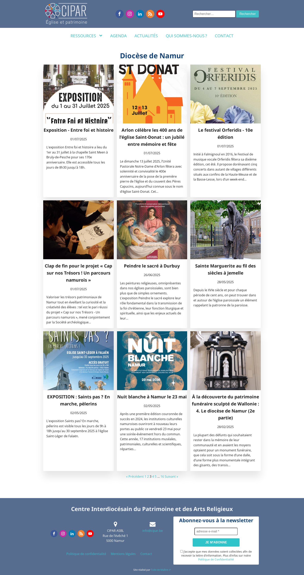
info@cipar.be (152, 530)
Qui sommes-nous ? (186, 35)
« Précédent (135, 476)
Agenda (118, 35)
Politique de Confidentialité (216, 559)
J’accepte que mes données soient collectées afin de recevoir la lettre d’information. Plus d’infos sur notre (216, 555)
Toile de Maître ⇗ (161, 569)
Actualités (146, 35)
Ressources (83, 35)
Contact (224, 35)
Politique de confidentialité (86, 554)
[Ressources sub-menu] (101, 35)
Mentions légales (123, 554)
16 (162, 476)
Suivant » (171, 476)
